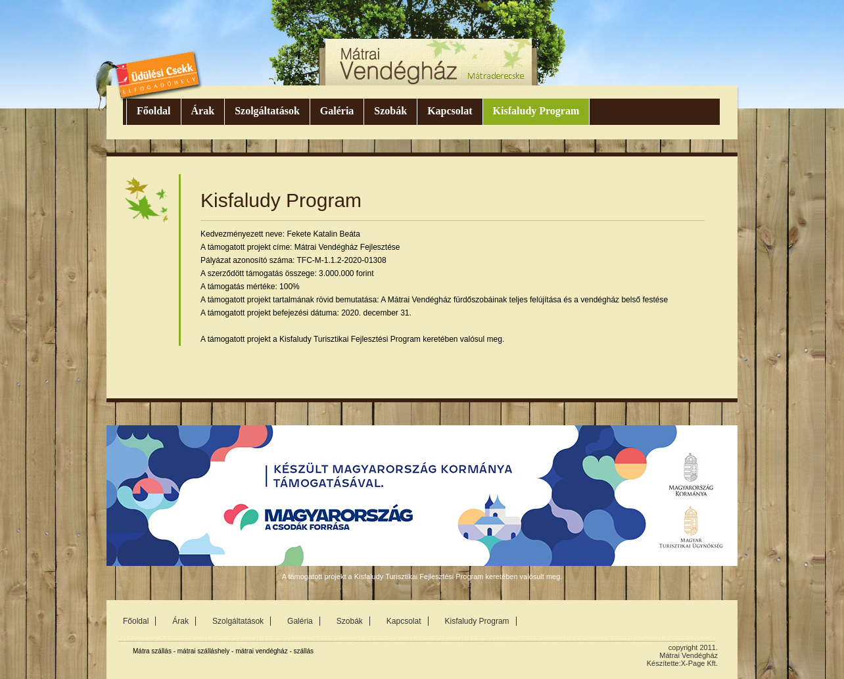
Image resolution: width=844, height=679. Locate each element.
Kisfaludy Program (536, 110)
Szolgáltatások (267, 110)
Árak (203, 110)
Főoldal (154, 110)
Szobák (390, 110)
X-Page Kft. (699, 663)
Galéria (337, 110)
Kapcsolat (449, 110)
